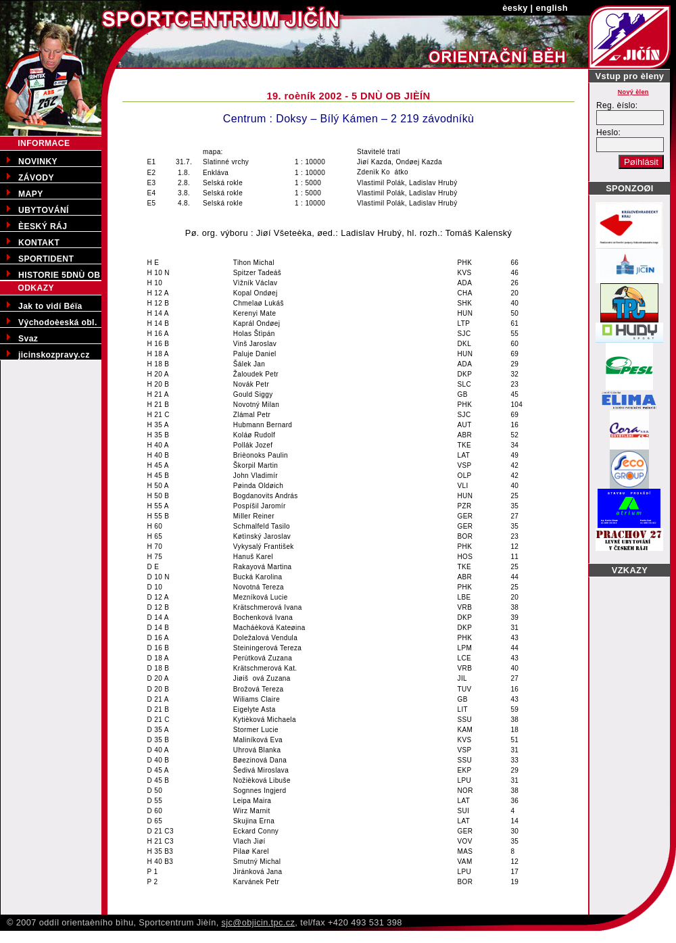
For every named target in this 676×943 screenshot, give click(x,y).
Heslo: (608, 132)
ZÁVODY (36, 178)
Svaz (28, 338)
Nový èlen (633, 92)
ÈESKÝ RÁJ (42, 226)
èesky (515, 8)
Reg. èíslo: (617, 105)
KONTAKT (38, 242)
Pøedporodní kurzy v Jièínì (55, 936)
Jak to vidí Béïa (50, 306)
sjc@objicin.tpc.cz (258, 922)
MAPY (30, 194)
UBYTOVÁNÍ (43, 210)
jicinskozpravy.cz (54, 355)
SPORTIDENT (46, 259)
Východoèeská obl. (57, 322)
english (552, 8)
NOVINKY (37, 161)
